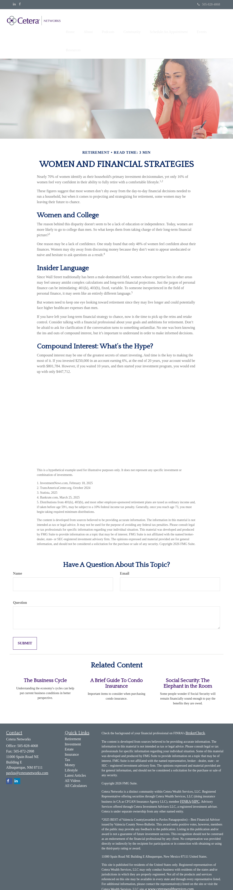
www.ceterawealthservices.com (171, 870)
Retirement (73, 719)
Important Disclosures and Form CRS (160, 878)
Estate (69, 730)
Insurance (72, 735)
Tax (67, 740)
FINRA (185, 782)
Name (17, 554)
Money (70, 746)
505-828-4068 (208, 4)
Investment (73, 725)
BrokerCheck (195, 714)
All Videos (73, 761)
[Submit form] (25, 624)
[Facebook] (20, 4)
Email (124, 554)
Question (20, 583)
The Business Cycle (45, 661)
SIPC (196, 782)
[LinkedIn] (14, 4)
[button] (94, 24)
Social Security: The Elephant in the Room (187, 664)
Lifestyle (71, 751)
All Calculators (76, 766)
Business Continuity (116, 878)
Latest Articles (75, 756)
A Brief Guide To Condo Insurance (116, 664)
